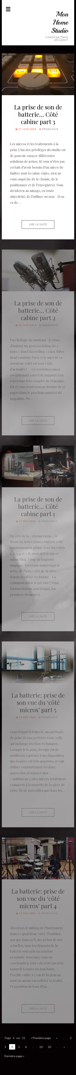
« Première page (41, 1038)
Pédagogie (50, 129)
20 (49, 1047)
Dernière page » (14, 1056)
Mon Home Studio (59, 22)
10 (41, 1047)
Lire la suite (38, 224)
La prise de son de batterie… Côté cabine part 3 (38, 114)
